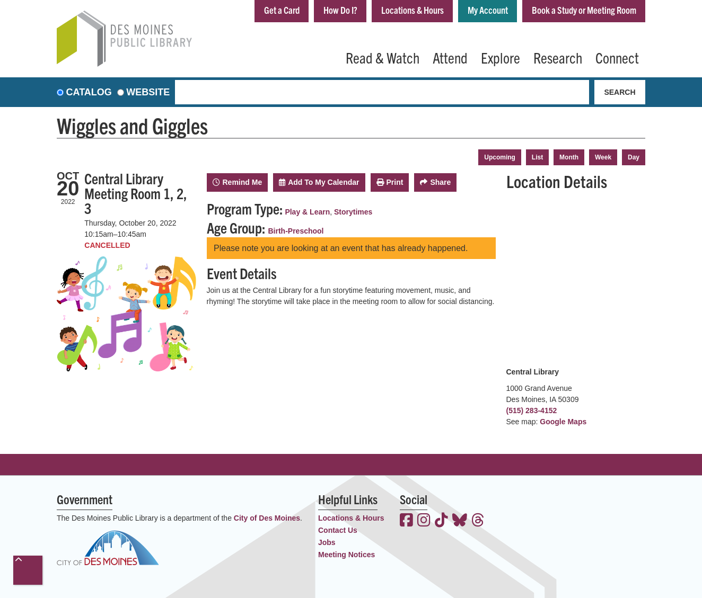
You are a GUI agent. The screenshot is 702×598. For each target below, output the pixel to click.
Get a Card (282, 10)
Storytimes (353, 212)
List (537, 157)
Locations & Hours (412, 10)
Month (568, 157)
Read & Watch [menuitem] (382, 57)
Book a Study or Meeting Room (584, 10)
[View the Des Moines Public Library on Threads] (478, 521)
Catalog (89, 92)
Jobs (327, 542)
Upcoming (499, 157)
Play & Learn (307, 212)
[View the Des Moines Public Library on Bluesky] (459, 521)
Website (148, 92)
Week (603, 157)
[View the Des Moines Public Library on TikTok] (441, 521)
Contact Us (337, 530)
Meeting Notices (346, 554)
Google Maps (563, 421)
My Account (488, 10)
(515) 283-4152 (531, 410)
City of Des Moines (267, 518)
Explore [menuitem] (500, 57)
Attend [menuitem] (450, 57)
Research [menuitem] (557, 57)
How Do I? (340, 10)
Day (633, 157)
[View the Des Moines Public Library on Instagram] (424, 521)
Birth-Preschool (296, 231)
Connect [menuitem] (617, 57)
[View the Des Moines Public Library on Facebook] (406, 521)
